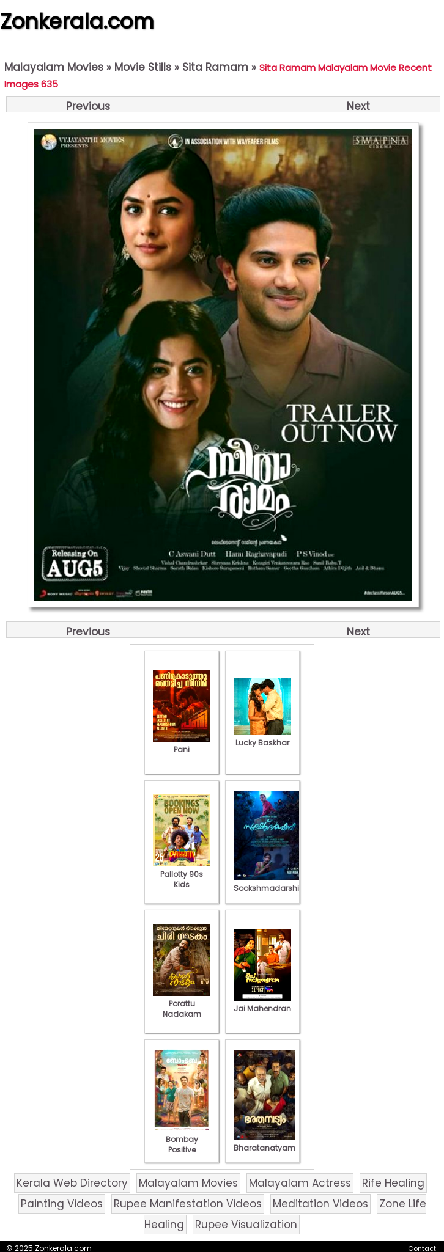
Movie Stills (142, 67)
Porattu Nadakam (181, 1003)
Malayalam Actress (300, 1183)
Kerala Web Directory (72, 1183)
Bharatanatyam (264, 1142)
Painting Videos (62, 1203)
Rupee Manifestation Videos (188, 1203)
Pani (181, 744)
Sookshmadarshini (270, 883)
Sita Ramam (215, 67)
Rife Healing (393, 1183)
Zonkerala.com (77, 21)
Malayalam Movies (53, 67)
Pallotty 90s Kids (181, 874)
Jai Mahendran (262, 1003)
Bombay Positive (181, 1139)
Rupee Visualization (246, 1224)
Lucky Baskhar (262, 737)
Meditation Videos (320, 1203)
